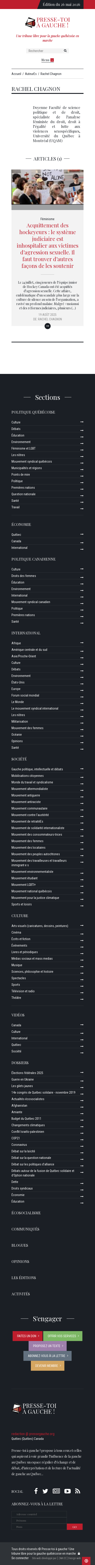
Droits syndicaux (22, 1188)
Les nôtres (18, 455)
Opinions (17, 741)
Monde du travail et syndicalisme (32, 782)
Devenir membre (46, 1366)
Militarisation (19, 721)
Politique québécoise (33, 412)
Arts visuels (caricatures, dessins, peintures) (39, 926)
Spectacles (18, 978)
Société (19, 759)
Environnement (21, 442)
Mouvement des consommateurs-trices (36, 834)
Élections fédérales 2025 (27, 1073)
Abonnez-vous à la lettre (46, 1356)
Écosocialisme (26, 1212)
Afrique (16, 643)
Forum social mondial (25, 695)
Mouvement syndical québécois (31, 461)
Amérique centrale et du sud (29, 649)
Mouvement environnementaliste (32, 871)
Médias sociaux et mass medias (32, 958)
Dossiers (20, 1062)
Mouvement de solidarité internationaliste (37, 828)
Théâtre (16, 998)
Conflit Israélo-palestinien (27, 1131)
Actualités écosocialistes (27, 1099)
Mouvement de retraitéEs (27, 821)
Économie (21, 524)
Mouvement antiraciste (26, 802)
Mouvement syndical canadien (30, 602)
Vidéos (18, 1015)
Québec (16, 534)
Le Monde (17, 702)
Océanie (16, 734)
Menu (47, 60)
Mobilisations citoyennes (27, 776)
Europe (15, 689)
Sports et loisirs (21, 904)
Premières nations (23, 487)
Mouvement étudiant (24, 878)
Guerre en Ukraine (22, 1079)
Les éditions (23, 1277)
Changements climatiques (28, 1125)
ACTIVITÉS (20, 1293)
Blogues (19, 1245)
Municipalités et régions (26, 468)
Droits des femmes (23, 576)
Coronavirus (19, 1145)
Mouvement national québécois (31, 891)
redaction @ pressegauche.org (32, 1434)
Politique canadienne (33, 559)
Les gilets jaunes (22, 1086)
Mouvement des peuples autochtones (35, 854)
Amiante (16, 1112)
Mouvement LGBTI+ (23, 885)
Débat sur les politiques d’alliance (32, 1164)
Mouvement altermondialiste (29, 789)
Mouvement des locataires (28, 847)
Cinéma (16, 932)
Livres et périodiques (24, 952)
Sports (15, 984)
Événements (19, 945)
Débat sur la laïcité (23, 1151)
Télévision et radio (23, 991)
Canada (16, 541)
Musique (16, 965)
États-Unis (18, 682)
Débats (15, 429)
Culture (15, 422)
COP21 (15, 1138)
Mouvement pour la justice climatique (35, 898)
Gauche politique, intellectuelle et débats (37, 769)
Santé (15, 500)
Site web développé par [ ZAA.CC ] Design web (56, 1558)
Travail (15, 507)
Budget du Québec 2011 (26, 1118)
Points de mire (20, 474)
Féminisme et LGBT (23, 448)
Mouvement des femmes (27, 728)
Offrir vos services (62, 1336)
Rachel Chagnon (50, 319)
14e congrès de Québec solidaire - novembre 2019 (43, 1092)
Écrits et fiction (20, 939)
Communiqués (25, 1229)
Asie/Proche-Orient (23, 656)
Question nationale (23, 494)
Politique (17, 481)
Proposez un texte (46, 1346)
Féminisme (47, 219)
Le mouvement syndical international (34, 708)
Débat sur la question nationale (31, 1158)
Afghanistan (19, 1105)
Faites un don (26, 1336)
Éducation (17, 435)
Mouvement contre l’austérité (30, 815)
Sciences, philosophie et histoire (32, 971)
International (19, 548)
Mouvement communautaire (29, 808)
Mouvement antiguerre (25, 795)
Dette (14, 1182)
